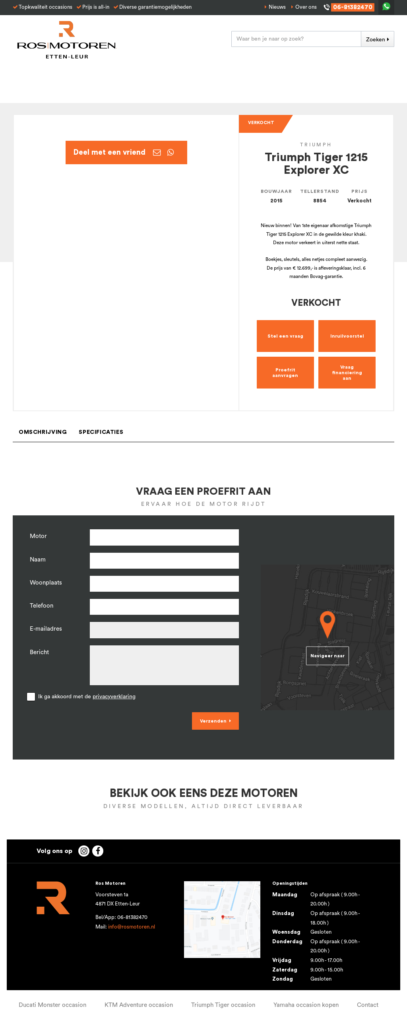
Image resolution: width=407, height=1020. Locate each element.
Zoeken (375, 40)
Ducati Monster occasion (52, 1005)
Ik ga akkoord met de (87, 696)
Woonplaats (46, 583)
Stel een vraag (285, 336)
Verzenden (213, 721)
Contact (367, 1005)
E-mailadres (46, 629)
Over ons (306, 7)
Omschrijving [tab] (43, 432)
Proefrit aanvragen (285, 372)
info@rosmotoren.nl (131, 927)
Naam (38, 560)
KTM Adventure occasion (139, 1005)
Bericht (39, 652)
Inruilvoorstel (347, 336)
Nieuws (277, 7)
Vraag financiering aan (347, 373)
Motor (38, 536)
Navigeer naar (327, 655)
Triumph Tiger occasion (223, 1005)
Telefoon (41, 606)
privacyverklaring (114, 696)
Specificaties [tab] (101, 432)
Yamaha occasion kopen (306, 1005)
